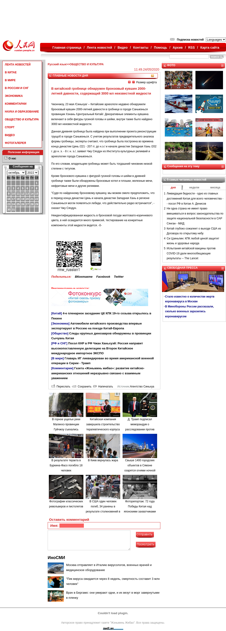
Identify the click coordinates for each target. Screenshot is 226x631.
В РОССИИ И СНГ (17, 88)
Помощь (160, 47)
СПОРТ (10, 127)
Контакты (140, 47)
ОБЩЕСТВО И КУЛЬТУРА (22, 119)
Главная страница (67, 47)
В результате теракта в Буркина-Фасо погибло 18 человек (66, 465)
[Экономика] (60, 323)
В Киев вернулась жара (103, 460)
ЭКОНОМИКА (14, 96)
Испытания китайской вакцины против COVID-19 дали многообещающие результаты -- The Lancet (191, 253)
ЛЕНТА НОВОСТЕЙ (18, 64)
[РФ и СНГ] (59, 343)
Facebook (103, 276)
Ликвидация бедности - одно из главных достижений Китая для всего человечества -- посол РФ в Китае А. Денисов (195, 198)
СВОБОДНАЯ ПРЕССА (182, 267)
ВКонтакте (84, 276)
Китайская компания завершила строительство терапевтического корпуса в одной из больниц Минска (103, 429)
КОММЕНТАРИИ (15, 103)
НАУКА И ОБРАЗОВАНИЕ (22, 111)
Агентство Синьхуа (142, 386)
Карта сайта (209, 47)
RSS (191, 47)
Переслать (60, 386)
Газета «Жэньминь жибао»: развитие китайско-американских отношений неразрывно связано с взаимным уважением (98, 373)
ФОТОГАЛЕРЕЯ (15, 143)
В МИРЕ (10, 80)
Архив (177, 47)
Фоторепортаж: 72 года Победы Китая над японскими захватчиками (140, 506)
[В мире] (57, 358)
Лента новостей (99, 47)
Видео (122, 47)
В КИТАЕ (11, 72)
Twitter (118, 276)
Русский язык (57, 64)
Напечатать (103, 386)
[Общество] (59, 333)
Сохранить (81, 386)
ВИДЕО (10, 135)
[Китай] (56, 313)
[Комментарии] (62, 368)
